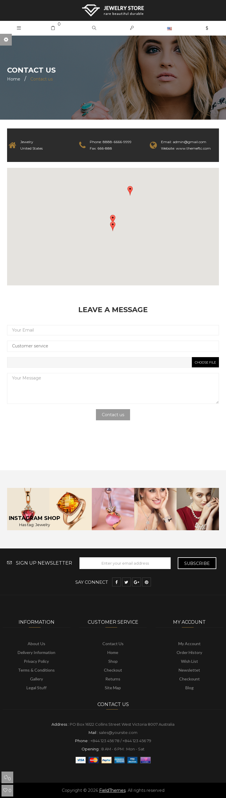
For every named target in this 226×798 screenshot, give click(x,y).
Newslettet (189, 669)
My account (189, 643)
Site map (113, 687)
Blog (189, 687)
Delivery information (36, 652)
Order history (189, 652)
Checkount (189, 678)
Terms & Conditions (36, 669)
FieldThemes (112, 790)
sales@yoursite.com (118, 732)
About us (36, 643)
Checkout (113, 669)
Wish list (189, 661)
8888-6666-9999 (117, 142)
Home (112, 652)
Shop (113, 661)
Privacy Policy (36, 661)
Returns (112, 678)
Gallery (36, 678)
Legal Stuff (36, 687)
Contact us (113, 643)
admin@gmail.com (189, 142)
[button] (94, 28)
